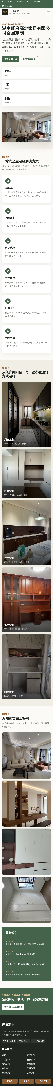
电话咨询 (43, 1081)
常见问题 (31, 1068)
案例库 (5, 1068)
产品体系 (31, 1055)
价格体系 (31, 1059)
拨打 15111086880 (13, 1007)
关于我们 (31, 1073)
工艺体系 (6, 1059)
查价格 (9, 1081)
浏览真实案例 (29, 59)
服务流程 (6, 1064)
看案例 (26, 1081)
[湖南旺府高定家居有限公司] (16, 12)
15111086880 (7, 6)
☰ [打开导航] (48, 12)
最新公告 (6, 1073)
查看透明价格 (10, 59)
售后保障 (31, 1064)
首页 (4, 1055)
